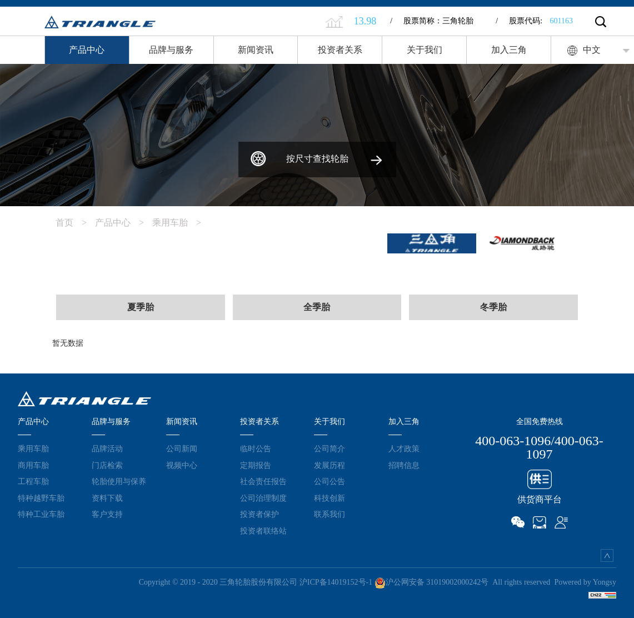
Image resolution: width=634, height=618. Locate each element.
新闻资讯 (255, 49)
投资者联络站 (263, 530)
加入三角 (509, 49)
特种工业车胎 (41, 514)
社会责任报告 (263, 481)
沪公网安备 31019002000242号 (432, 582)
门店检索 (107, 465)
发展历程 (329, 465)
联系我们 (329, 514)
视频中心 (181, 465)
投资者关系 (340, 49)
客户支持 (107, 514)
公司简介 (329, 448)
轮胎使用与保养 (119, 481)
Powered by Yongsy (585, 582)
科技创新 (329, 498)
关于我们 (424, 49)
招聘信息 (404, 465)
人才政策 (404, 448)
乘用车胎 (180, 222)
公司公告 (329, 481)
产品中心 (86, 49)
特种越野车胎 (41, 498)
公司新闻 (181, 448)
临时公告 (255, 448)
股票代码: (534, 21)
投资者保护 (259, 514)
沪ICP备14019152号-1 (335, 582)
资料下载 (107, 498)
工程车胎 (33, 481)
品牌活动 (107, 448)
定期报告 (255, 465)
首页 (75, 222)
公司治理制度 (263, 498)
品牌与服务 (171, 49)
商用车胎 (33, 465)
